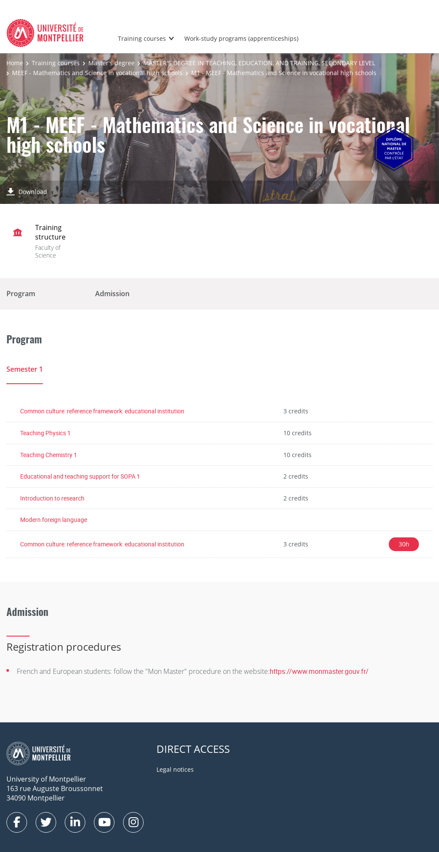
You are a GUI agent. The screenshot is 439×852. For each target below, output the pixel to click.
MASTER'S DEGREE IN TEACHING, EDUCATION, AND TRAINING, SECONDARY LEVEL (259, 63)
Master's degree (111, 63)
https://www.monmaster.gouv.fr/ (319, 671)
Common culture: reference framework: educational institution (102, 411)
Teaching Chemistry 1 (48, 455)
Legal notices (175, 769)
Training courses (142, 38)
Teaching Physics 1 (45, 433)
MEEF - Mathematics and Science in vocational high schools (97, 73)
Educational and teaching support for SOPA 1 (80, 476)
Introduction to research (52, 498)
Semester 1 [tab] (24, 369)
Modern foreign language (53, 519)
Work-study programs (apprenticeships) (241, 38)
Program (20, 293)
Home (14, 63)
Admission (112, 293)
